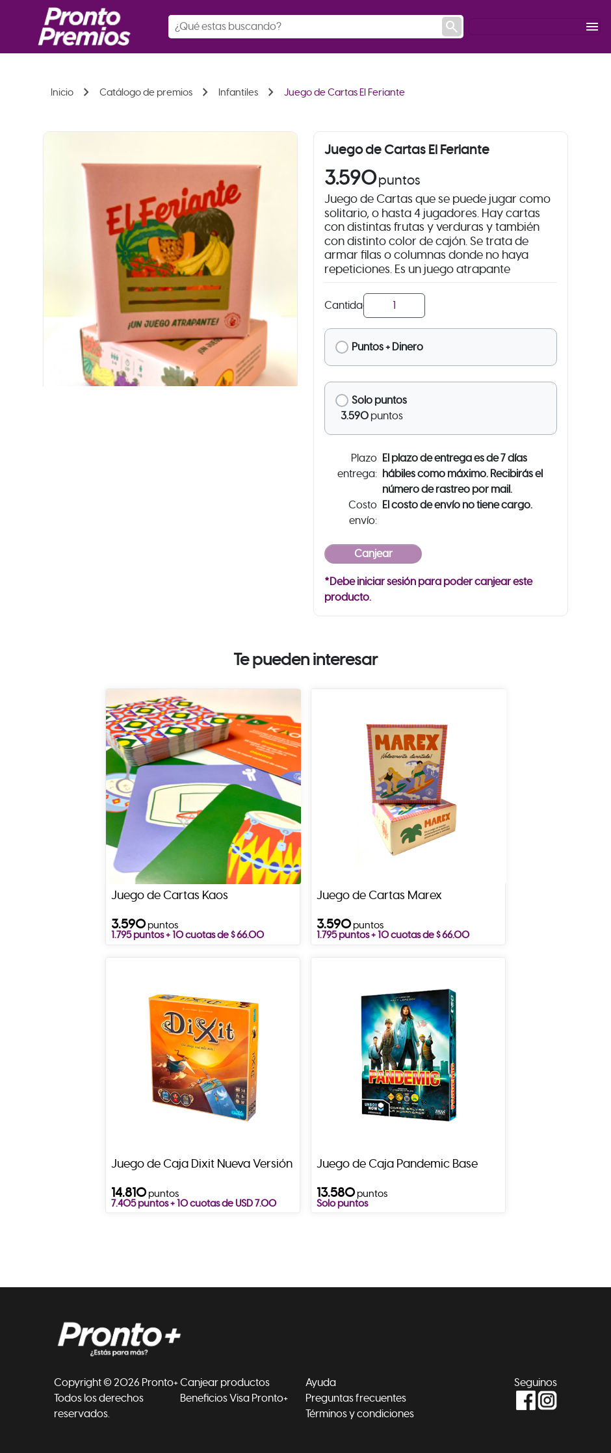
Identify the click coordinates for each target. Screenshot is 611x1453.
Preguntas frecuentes (356, 1398)
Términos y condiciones (360, 1413)
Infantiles (238, 92)
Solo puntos (379, 400)
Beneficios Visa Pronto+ (234, 1398)
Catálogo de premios (145, 92)
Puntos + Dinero (387, 347)
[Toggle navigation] (535, 26)
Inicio (62, 92)
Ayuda (321, 1382)
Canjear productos (225, 1382)
